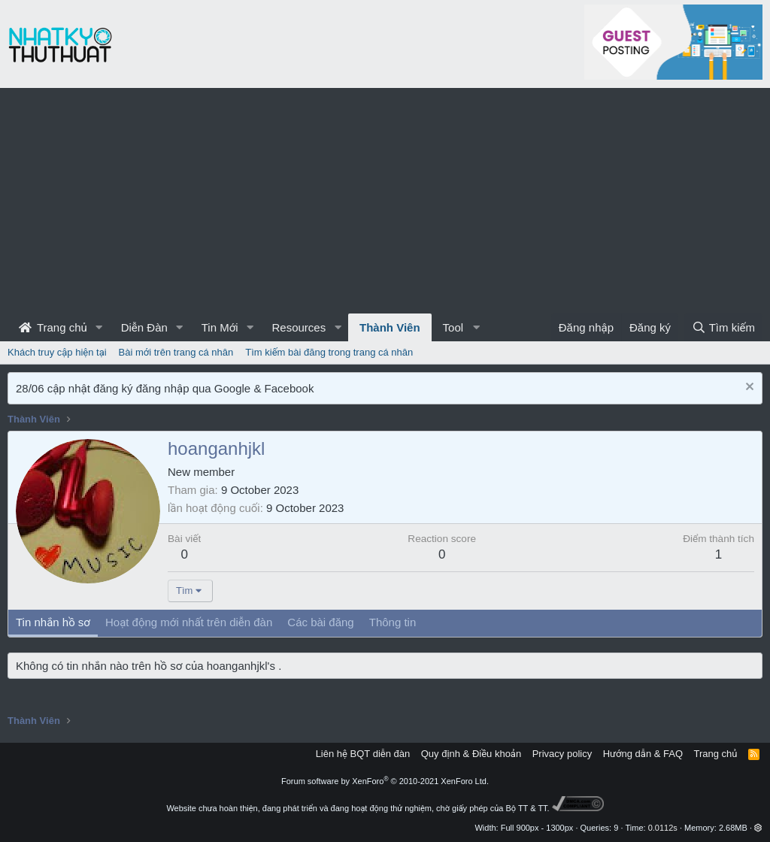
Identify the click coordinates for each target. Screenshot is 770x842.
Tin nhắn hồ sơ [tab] (53, 622)
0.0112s (663, 827)
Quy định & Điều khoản (471, 753)
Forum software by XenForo (385, 781)
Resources (298, 327)
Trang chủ (53, 327)
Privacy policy (562, 753)
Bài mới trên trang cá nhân (176, 352)
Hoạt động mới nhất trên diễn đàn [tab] (188, 622)
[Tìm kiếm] (723, 327)
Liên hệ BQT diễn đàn (363, 753)
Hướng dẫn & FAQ (643, 753)
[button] (99, 327)
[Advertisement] (385, 200)
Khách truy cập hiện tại (57, 352)
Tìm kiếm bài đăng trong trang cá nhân (329, 352)
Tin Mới (220, 327)
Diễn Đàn (144, 327)
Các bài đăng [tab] (320, 622)
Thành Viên (389, 327)
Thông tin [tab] (393, 622)
